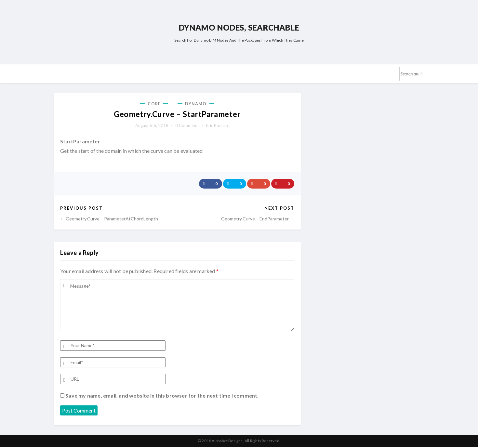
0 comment (186, 125)
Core (154, 103)
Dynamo (196, 103)
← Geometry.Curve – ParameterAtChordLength (109, 218)
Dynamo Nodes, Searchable (239, 27)
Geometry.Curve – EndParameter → (257, 218)
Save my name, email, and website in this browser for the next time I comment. (162, 395)
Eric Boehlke (217, 125)
